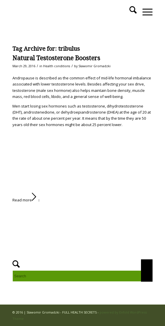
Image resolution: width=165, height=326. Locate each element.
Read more (27, 200)
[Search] (130, 11)
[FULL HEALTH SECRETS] (68, 11)
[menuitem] (130, 11)
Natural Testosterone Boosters (56, 58)
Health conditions (56, 66)
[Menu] (145, 11)
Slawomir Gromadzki (94, 66)
